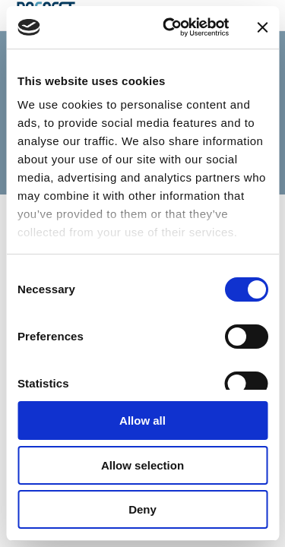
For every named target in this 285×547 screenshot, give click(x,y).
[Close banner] (262, 27)
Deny (142, 509)
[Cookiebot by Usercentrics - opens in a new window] (170, 27)
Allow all (142, 420)
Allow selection (142, 465)
